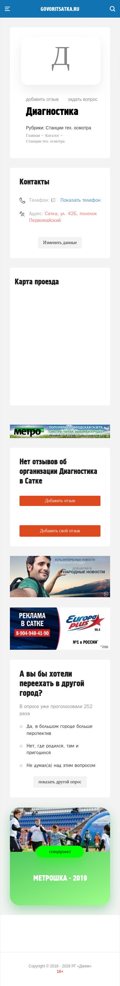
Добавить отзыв (60, 500)
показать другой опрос (59, 781)
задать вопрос (83, 99)
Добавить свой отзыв (60, 530)
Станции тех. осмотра (68, 127)
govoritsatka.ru (60, 9)
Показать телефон (80, 200)
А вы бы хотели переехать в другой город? (52, 683)
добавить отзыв (42, 99)
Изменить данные (60, 242)
